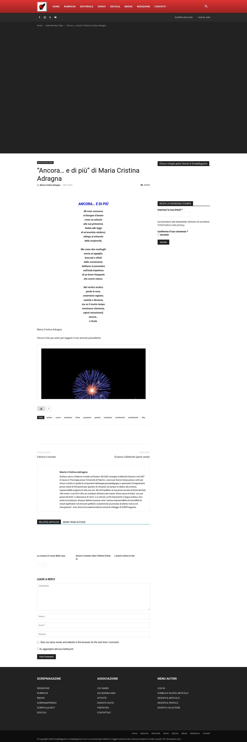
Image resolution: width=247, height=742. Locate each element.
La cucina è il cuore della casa (51, 556)
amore (49, 417)
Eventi (102, 6)
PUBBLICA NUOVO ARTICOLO (173, 693)
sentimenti (120, 417)
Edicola (115, 6)
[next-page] (44, 565)
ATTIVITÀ (102, 697)
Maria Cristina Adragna (50, 185)
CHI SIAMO (103, 688)
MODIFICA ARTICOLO (169, 697)
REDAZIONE (43, 688)
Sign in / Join (204, 17)
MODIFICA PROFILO (168, 702)
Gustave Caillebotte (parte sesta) (132, 456)
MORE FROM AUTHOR (74, 522)
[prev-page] (39, 565)
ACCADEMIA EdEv (106, 693)
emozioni (68, 417)
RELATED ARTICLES (49, 522)
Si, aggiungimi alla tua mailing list (55, 649)
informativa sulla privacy (171, 224)
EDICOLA (41, 712)
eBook (128, 6)
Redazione (143, 6)
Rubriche (69, 6)
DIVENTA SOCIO (105, 702)
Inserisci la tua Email (170, 209)
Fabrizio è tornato (46, 456)
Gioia (78, 417)
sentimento (133, 417)
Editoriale (86, 6)
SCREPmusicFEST (46, 707)
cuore (58, 417)
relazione (108, 417)
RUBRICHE (42, 693)
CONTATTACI (104, 712)
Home (56, 6)
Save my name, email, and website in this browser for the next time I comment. (79, 642)
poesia (97, 417)
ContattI (160, 6)
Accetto (163, 234)
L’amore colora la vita (125, 556)
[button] (206, 6)
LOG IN (161, 688)
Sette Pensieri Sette (54, 25)
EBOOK (41, 697)
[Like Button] (41, 408)
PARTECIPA (103, 707)
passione (87, 417)
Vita (143, 417)
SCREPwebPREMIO (47, 702)
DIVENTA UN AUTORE (169, 707)
